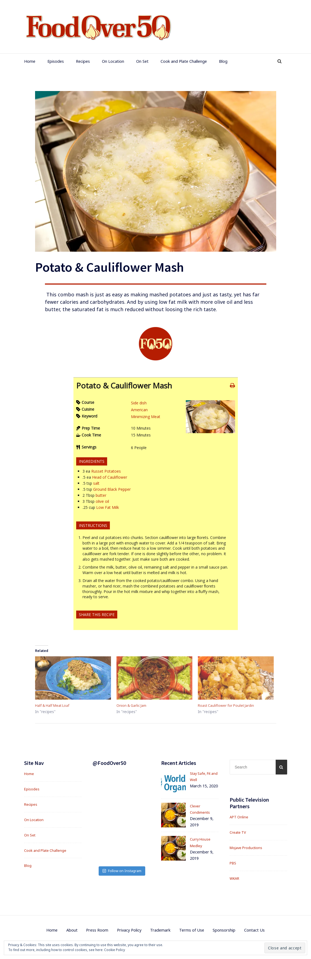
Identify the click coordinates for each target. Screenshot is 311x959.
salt (96, 483)
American (139, 409)
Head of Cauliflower (109, 477)
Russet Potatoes (106, 471)
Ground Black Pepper (112, 489)
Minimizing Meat (145, 416)
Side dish (139, 402)
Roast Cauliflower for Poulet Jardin (229, 705)
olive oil (102, 501)
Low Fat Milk (107, 507)
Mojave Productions (248, 848)
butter (101, 495)
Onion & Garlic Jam (133, 705)
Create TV (239, 833)
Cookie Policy (114, 949)
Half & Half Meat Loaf (55, 705)
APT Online (240, 818)
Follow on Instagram (121, 834)
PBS (233, 863)
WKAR (235, 879)
